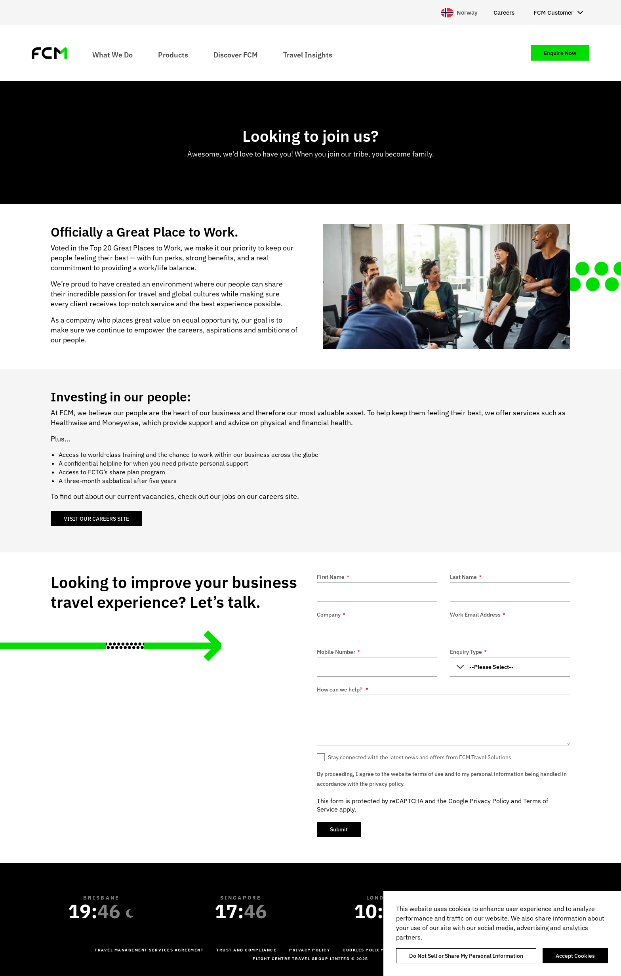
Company (331, 614)
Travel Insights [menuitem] (307, 54)
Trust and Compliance (246, 950)
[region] (502, 933)
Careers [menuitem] (503, 12)
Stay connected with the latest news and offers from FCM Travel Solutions (419, 757)
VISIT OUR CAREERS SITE (96, 518)
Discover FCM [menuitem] (235, 54)
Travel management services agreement (149, 950)
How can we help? (342, 689)
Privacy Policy (489, 801)
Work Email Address (477, 614)
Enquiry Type (468, 651)
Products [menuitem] (173, 54)
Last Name (466, 577)
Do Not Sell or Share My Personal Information (466, 955)
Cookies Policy (363, 950)
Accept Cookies (575, 955)
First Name (333, 577)
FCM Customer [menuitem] (553, 12)
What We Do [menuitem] (112, 54)
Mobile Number (338, 651)
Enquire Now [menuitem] (560, 53)
